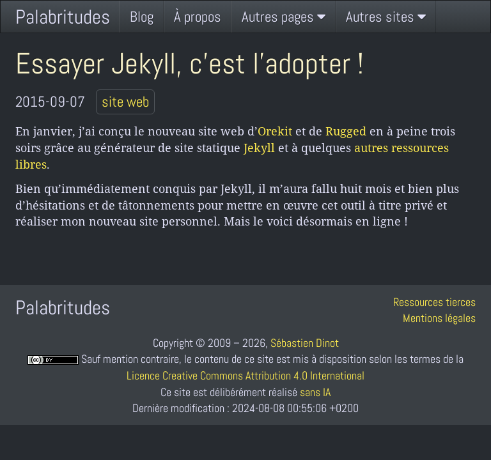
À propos (197, 16)
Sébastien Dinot (304, 342)
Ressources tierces (434, 302)
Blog (141, 16)
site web (125, 101)
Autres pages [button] (283, 16)
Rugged (345, 131)
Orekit (275, 131)
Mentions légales (439, 317)
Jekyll (259, 147)
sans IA (315, 392)
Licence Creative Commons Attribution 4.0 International (245, 375)
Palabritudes (62, 16)
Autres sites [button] (386, 16)
